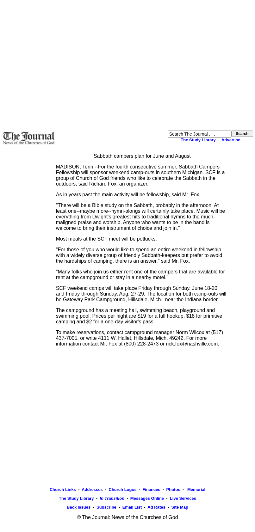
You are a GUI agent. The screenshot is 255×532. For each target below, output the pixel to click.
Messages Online (147, 498)
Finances (151, 489)
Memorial (195, 489)
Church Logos (123, 489)
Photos (173, 489)
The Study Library (198, 140)
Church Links (63, 489)
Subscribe (106, 507)
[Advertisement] (59, 65)
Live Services (183, 498)
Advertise (230, 140)
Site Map (179, 507)
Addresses (92, 489)
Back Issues (78, 507)
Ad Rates (156, 507)
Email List (132, 507)
